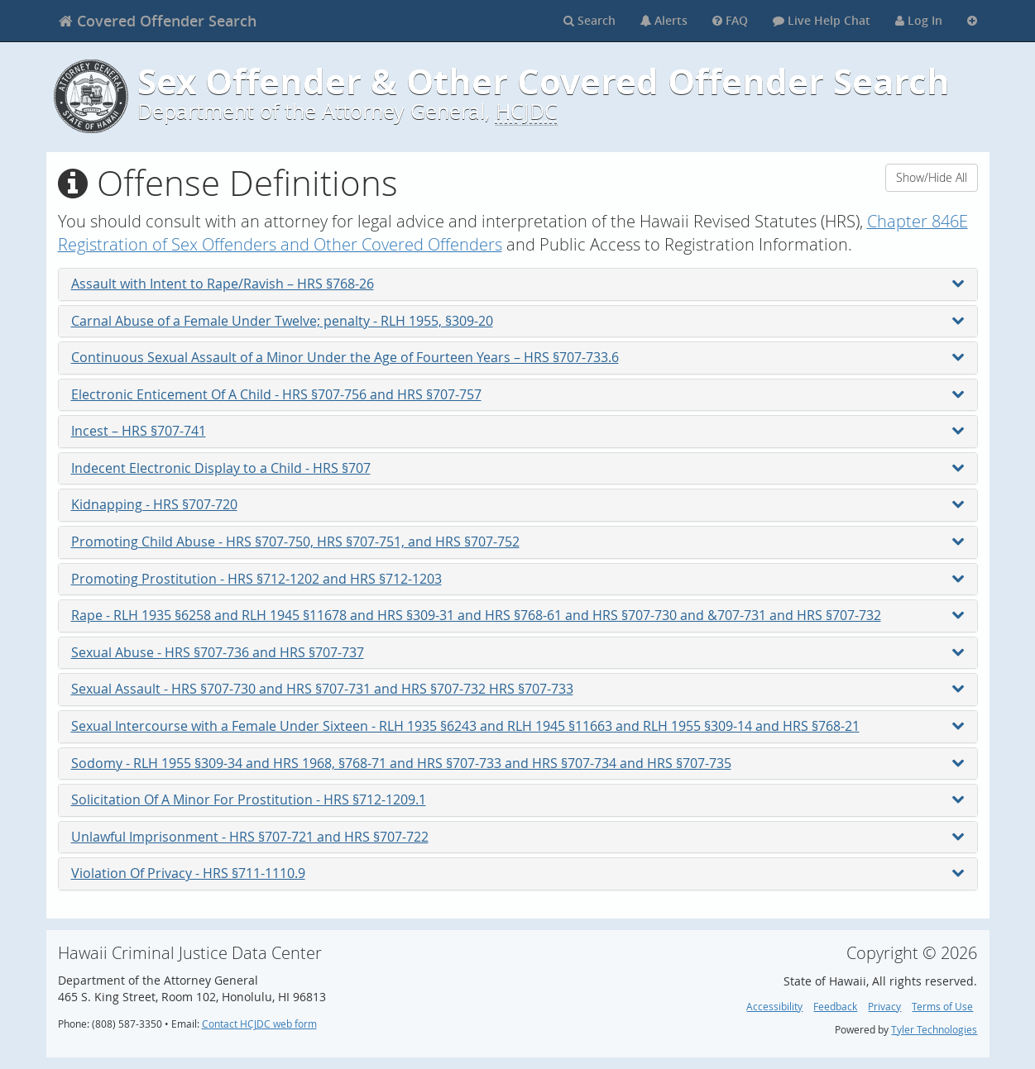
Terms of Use (942, 1006)
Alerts (664, 20)
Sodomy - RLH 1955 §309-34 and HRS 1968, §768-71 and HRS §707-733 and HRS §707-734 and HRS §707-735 (518, 763)
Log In (918, 20)
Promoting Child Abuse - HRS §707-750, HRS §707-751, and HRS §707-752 (518, 541)
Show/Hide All (931, 177)
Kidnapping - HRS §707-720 (518, 504)
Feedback (835, 1006)
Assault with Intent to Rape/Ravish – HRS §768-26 (518, 283)
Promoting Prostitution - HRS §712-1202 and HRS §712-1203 (518, 579)
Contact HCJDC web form (259, 1024)
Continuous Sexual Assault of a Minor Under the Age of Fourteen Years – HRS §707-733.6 (518, 357)
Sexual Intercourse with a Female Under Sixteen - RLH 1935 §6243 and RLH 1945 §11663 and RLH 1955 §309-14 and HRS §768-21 (518, 726)
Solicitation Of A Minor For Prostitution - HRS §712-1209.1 (518, 799)
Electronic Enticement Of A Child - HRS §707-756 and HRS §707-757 (518, 394)
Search (589, 20)
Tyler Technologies (934, 1030)
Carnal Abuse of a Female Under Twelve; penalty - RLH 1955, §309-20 (518, 321)
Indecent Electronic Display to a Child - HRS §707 (518, 468)
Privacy (884, 1006)
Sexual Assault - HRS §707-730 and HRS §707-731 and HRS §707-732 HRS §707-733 (518, 689)
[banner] (157, 20)
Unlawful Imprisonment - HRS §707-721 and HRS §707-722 (518, 837)
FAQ (730, 20)
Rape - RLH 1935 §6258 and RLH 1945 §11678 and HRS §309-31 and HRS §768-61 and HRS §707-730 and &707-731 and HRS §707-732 (518, 615)
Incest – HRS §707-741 (518, 431)
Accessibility (774, 1006)
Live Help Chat (821, 20)
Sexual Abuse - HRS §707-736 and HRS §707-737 (518, 652)
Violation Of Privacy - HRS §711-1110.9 (518, 873)
